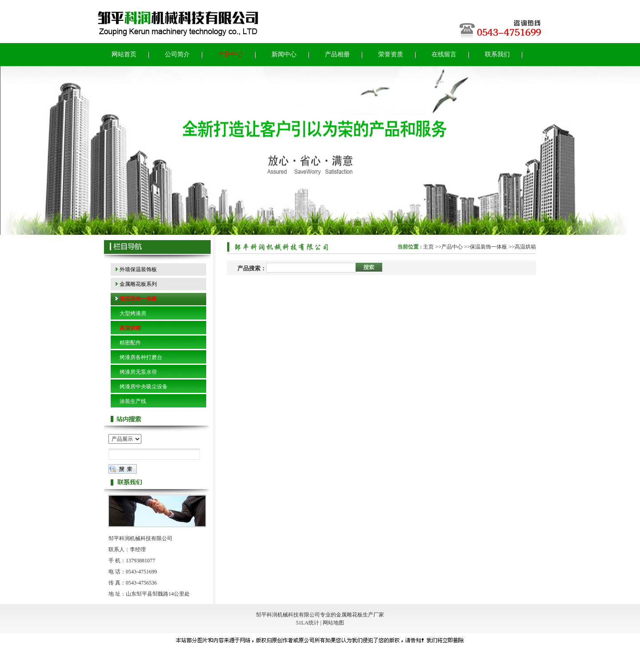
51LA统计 (307, 623)
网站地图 (333, 623)
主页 (428, 247)
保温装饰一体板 (488, 247)
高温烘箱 (525, 247)
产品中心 (452, 247)
